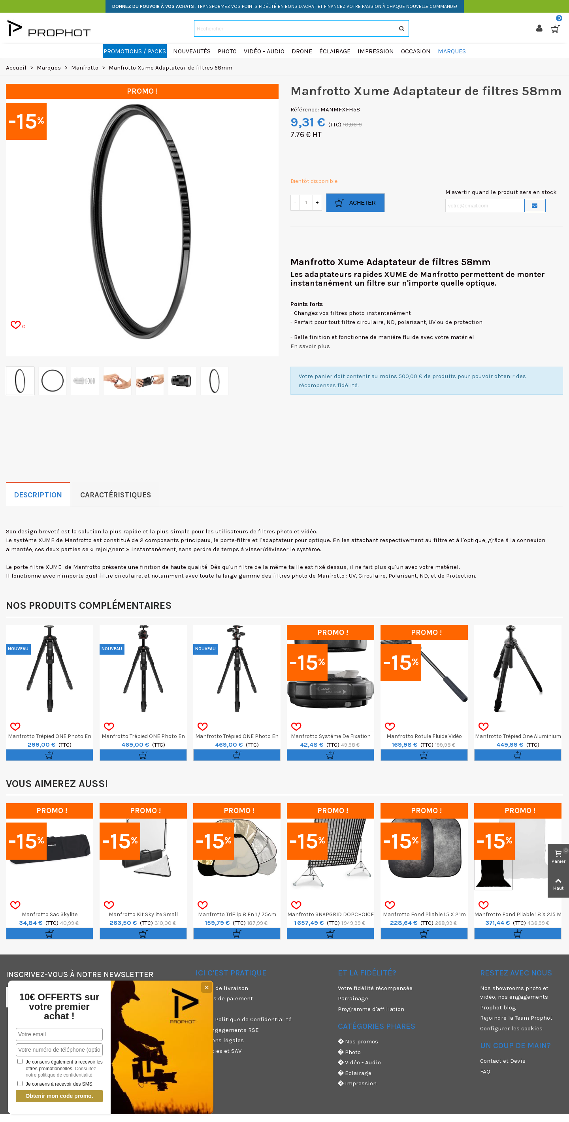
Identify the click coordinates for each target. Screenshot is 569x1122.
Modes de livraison (222, 988)
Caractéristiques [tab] (115, 495)
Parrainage (353, 998)
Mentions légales (220, 1040)
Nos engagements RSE (227, 1030)
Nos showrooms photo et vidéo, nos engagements (514, 993)
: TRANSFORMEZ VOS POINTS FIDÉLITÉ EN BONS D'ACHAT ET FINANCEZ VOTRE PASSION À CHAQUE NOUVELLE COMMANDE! (284, 6)
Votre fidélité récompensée (375, 988)
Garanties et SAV (218, 1050)
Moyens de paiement (224, 998)
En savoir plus (310, 346)
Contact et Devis (503, 1060)
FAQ (485, 1071)
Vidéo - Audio (359, 1062)
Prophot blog (498, 1007)
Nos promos (358, 1041)
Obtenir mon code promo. (59, 1096)
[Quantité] (306, 203)
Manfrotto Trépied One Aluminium (518, 736)
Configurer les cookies (511, 1028)
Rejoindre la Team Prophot (516, 1017)
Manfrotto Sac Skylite (49, 914)
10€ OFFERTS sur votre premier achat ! (59, 1006)
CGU (201, 1009)
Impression (357, 1083)
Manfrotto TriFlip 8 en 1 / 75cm (237, 914)
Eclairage (354, 1073)
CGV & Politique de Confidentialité (244, 1019)
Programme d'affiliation (371, 1009)
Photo (349, 1052)
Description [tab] (38, 495)
